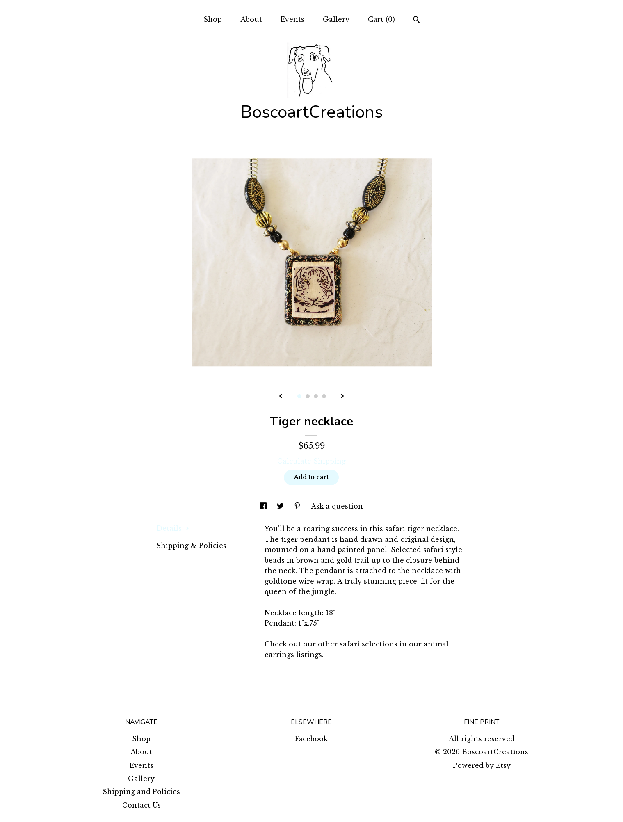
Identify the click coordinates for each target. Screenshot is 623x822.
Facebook (311, 739)
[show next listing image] (342, 397)
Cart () (381, 19)
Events (292, 19)
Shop (212, 19)
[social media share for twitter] (281, 506)
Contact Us (141, 805)
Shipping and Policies (141, 792)
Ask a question (337, 506)
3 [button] (316, 396)
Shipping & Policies (191, 545)
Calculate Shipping (311, 461)
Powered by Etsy (482, 765)
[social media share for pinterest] (298, 506)
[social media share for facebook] (264, 506)
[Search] (416, 20)
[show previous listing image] (280, 397)
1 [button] (299, 396)
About (251, 19)
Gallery (336, 19)
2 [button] (308, 396)
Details (172, 528)
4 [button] (324, 396)
